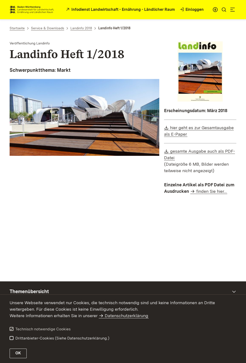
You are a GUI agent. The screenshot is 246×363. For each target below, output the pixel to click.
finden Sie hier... (211, 191)
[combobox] (215, 9)
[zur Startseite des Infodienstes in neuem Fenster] (120, 9)
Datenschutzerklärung (126, 315)
